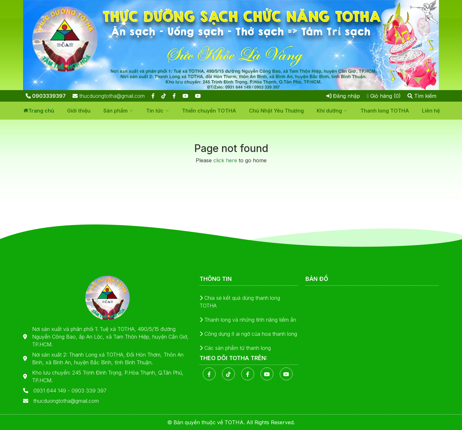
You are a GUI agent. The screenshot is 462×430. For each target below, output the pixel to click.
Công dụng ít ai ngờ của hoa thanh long (248, 334)
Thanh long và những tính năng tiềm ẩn (248, 319)
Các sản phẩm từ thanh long (235, 348)
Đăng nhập (343, 96)
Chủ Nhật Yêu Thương (276, 110)
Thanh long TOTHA (384, 110)
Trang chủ (41, 110)
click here (225, 160)
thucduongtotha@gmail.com (109, 96)
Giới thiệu (78, 110)
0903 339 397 (89, 390)
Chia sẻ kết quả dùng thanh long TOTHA (240, 302)
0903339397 (46, 96)
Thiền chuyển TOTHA (209, 110)
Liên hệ (431, 110)
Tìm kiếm (421, 96)
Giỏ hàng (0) (384, 96)
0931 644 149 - (52, 390)
